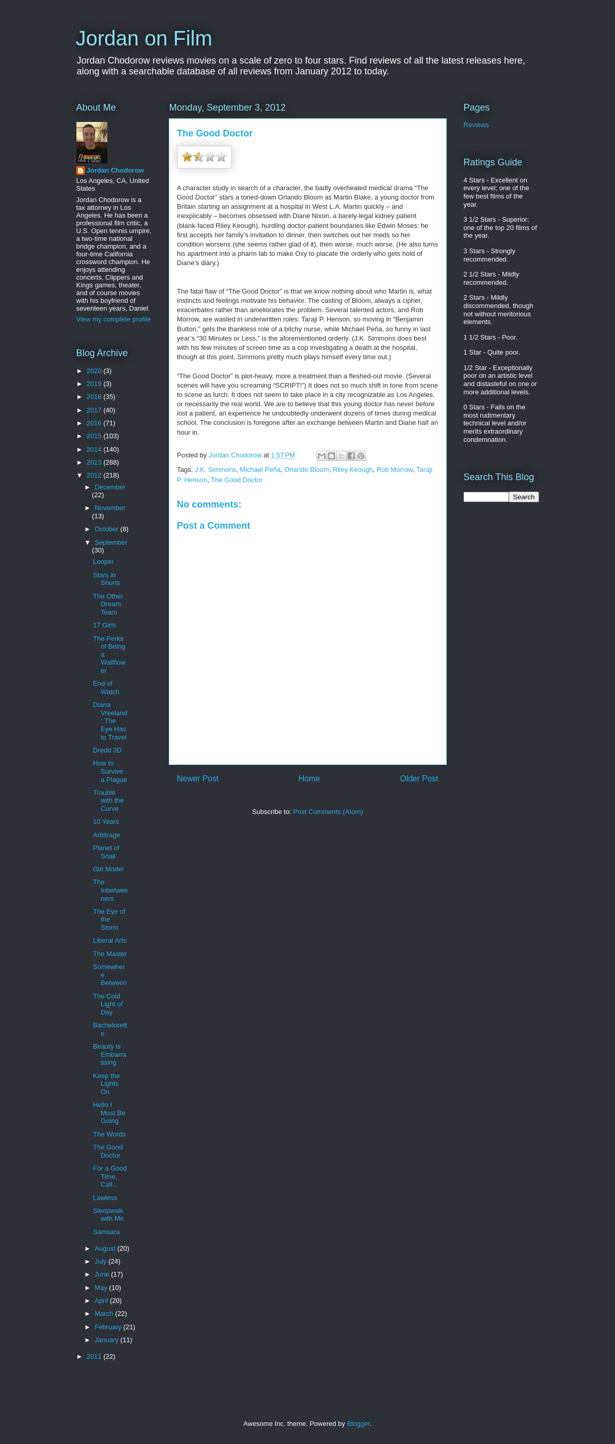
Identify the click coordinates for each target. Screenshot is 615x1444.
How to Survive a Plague (110, 771)
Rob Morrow (394, 469)
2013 (95, 462)
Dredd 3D (107, 750)
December (109, 487)
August (105, 1248)
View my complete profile (113, 319)
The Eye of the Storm (109, 919)
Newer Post (198, 778)
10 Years (106, 821)
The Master (110, 954)
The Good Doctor (237, 480)
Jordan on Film (144, 38)
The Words (109, 1134)
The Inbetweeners (110, 890)
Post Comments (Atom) (328, 812)
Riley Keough (353, 469)
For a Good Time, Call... (110, 1176)
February (108, 1327)
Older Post (419, 778)
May (101, 1288)
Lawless (105, 1198)
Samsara (106, 1232)
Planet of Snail (106, 852)
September (111, 542)
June (102, 1274)
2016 (95, 423)
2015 (95, 436)
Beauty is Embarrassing (110, 1054)
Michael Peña (260, 469)
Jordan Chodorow (115, 170)
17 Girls (104, 625)
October (107, 529)
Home (309, 778)
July (101, 1261)
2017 (95, 410)
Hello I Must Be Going (109, 1113)
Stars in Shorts (106, 579)
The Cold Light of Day (108, 1004)
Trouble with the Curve (108, 800)
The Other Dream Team (108, 604)
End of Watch (106, 688)
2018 (95, 397)
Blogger (358, 1423)
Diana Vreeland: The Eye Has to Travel (110, 721)
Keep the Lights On (106, 1084)
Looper (103, 561)
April (102, 1300)
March (104, 1313)
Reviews (476, 125)
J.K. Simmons (215, 469)
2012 (95, 475)
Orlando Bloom (307, 469)
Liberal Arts (110, 940)
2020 (95, 371)
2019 (95, 384)
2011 (95, 1356)
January (107, 1340)
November (109, 508)
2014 (95, 449)
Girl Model (108, 869)
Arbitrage (106, 835)
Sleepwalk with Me (108, 1215)
